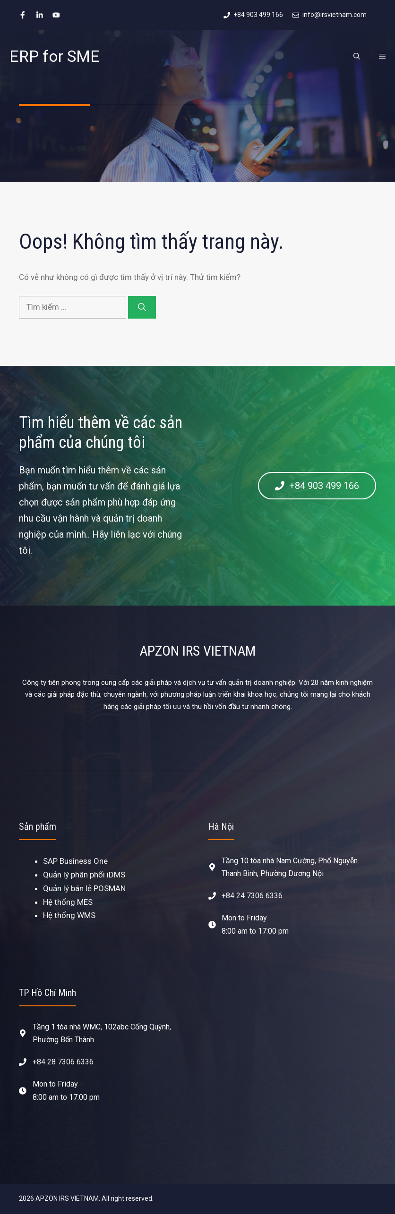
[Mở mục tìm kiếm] (356, 56)
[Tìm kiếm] (142, 307)
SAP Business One (75, 861)
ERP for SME (54, 56)
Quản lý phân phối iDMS (84, 874)
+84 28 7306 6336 (63, 1061)
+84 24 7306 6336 (252, 895)
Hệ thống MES (68, 902)
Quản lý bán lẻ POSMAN (84, 888)
